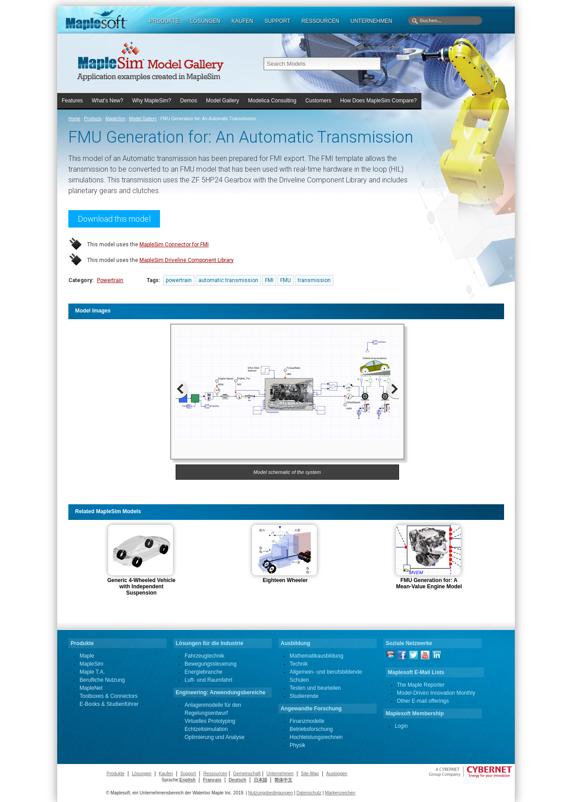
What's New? (107, 100)
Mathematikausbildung (316, 656)
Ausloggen (336, 773)
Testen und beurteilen (315, 688)
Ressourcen (215, 773)
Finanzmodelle (307, 721)
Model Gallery (222, 100)
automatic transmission (228, 280)
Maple (87, 656)
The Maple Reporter (421, 685)
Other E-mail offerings (423, 701)
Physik (297, 745)
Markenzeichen (340, 792)
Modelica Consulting (272, 100)
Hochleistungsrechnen (316, 737)
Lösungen (141, 773)
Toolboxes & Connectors (109, 696)
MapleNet (91, 688)
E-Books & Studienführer (109, 704)
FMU (285, 280)
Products (92, 118)
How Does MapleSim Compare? (378, 100)
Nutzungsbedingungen (270, 792)
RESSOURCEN (321, 21)
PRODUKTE (164, 21)
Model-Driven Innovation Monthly (436, 693)
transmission (314, 280)
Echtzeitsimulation (206, 729)
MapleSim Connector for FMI (174, 244)
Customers (318, 100)
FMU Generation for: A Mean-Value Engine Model (429, 583)
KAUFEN (242, 21)
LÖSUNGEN (205, 21)
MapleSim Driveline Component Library (186, 260)
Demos (188, 100)
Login (401, 726)
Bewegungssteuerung (210, 664)
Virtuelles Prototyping (210, 721)
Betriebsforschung (311, 729)
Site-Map (310, 773)
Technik (299, 664)
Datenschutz (309, 792)
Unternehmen (280, 773)
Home (74, 118)
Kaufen (166, 773)
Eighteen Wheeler (285, 580)
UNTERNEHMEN (371, 21)
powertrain (179, 280)
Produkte (115, 773)
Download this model (114, 219)
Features (72, 100)
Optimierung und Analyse (214, 737)
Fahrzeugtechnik (204, 656)
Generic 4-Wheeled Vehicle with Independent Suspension (141, 586)
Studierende (304, 696)
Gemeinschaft (247, 773)
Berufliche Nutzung (102, 680)
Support (188, 773)
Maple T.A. (92, 672)
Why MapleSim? (151, 100)
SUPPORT (277, 21)
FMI (269, 280)
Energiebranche (204, 672)
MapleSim (115, 118)
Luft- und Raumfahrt (208, 680)
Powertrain (110, 280)
